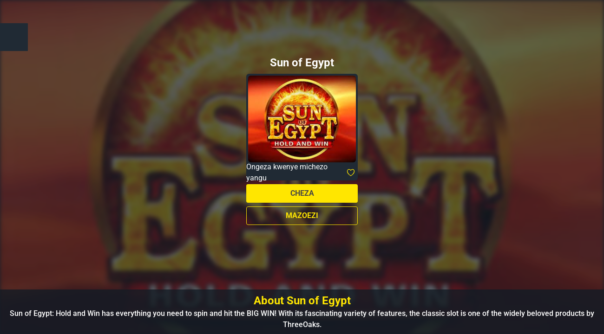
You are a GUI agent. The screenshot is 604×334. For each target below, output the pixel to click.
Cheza (302, 193)
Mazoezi (302, 215)
